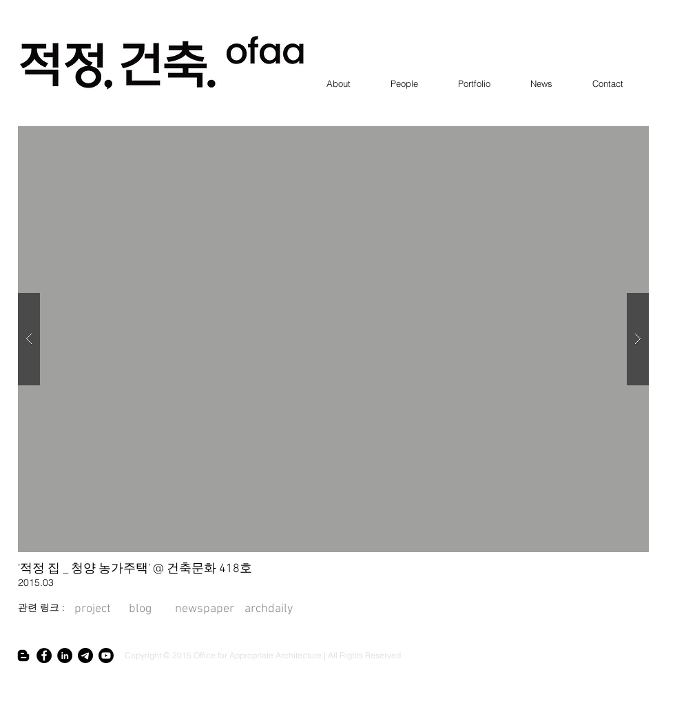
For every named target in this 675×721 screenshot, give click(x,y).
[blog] (152, 609)
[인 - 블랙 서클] (64, 655)
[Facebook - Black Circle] (44, 655)
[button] (333, 339)
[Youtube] (106, 655)
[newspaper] (204, 609)
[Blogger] (23, 655)
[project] (92, 609)
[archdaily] (269, 609)
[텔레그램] (85, 655)
